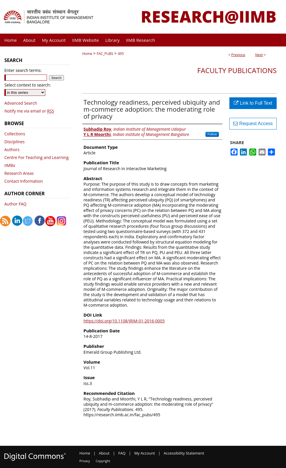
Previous (238, 54)
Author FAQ (15, 204)
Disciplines (14, 141)
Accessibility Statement (184, 453)
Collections (14, 134)
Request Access (253, 123)
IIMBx (9, 165)
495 (121, 53)
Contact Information (23, 181)
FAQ (121, 453)
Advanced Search (20, 103)
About (104, 453)
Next (259, 54)
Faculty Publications (237, 70)
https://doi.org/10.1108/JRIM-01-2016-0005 (124, 321)
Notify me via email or (29, 111)
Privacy (84, 461)
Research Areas (19, 173)
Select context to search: (27, 85)
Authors (12, 149)
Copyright (103, 461)
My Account (144, 453)
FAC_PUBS (105, 53)
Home (87, 53)
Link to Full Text (253, 103)
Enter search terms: (22, 70)
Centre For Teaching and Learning (36, 157)
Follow (212, 134)
